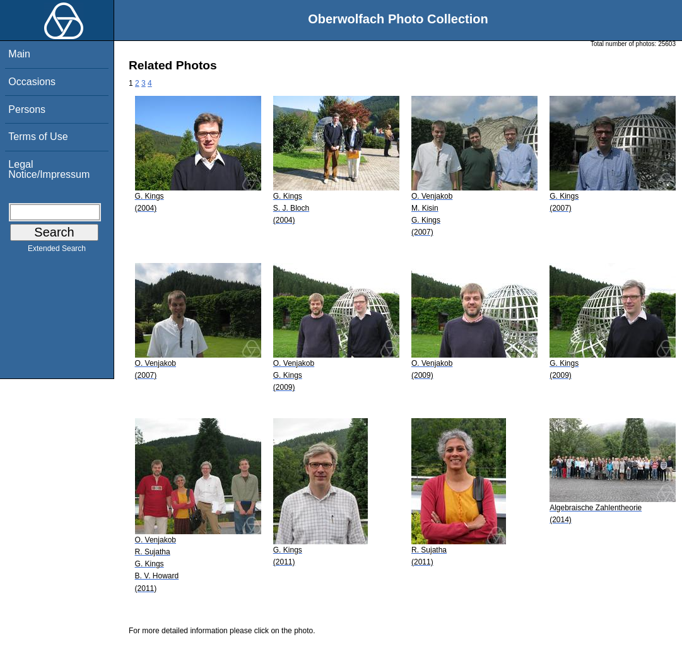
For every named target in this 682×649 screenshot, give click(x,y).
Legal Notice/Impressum (49, 169)
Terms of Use (38, 136)
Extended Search (57, 251)
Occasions (32, 81)
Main (19, 54)
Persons (26, 109)
